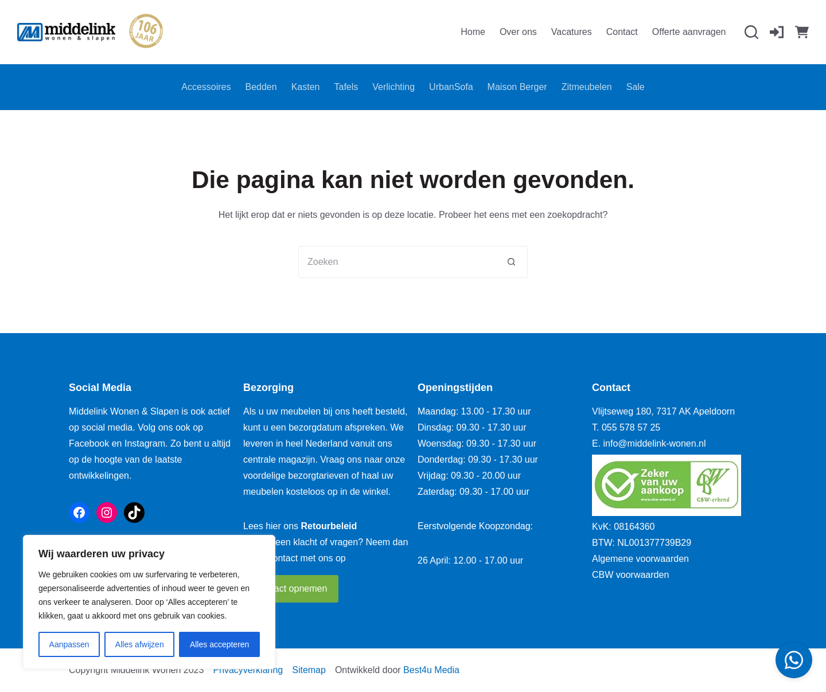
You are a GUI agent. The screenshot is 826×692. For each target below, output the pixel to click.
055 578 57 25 (631, 427)
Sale (635, 87)
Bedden (261, 87)
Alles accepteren (220, 644)
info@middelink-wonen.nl (654, 443)
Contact (622, 32)
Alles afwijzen (139, 644)
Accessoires (206, 87)
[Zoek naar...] (397, 262)
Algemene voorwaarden (640, 559)
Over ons (518, 32)
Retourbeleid (329, 526)
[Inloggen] (777, 32)
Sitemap (309, 670)
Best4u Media (431, 670)
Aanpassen (69, 644)
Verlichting (393, 87)
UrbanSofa (451, 87)
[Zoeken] (751, 32)
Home (473, 32)
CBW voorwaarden (630, 575)
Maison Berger (517, 87)
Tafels (346, 87)
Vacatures (571, 32)
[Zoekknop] (512, 262)
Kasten (305, 87)
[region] (149, 602)
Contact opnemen (291, 588)
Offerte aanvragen (689, 32)
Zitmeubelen (587, 87)
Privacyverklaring (248, 670)
